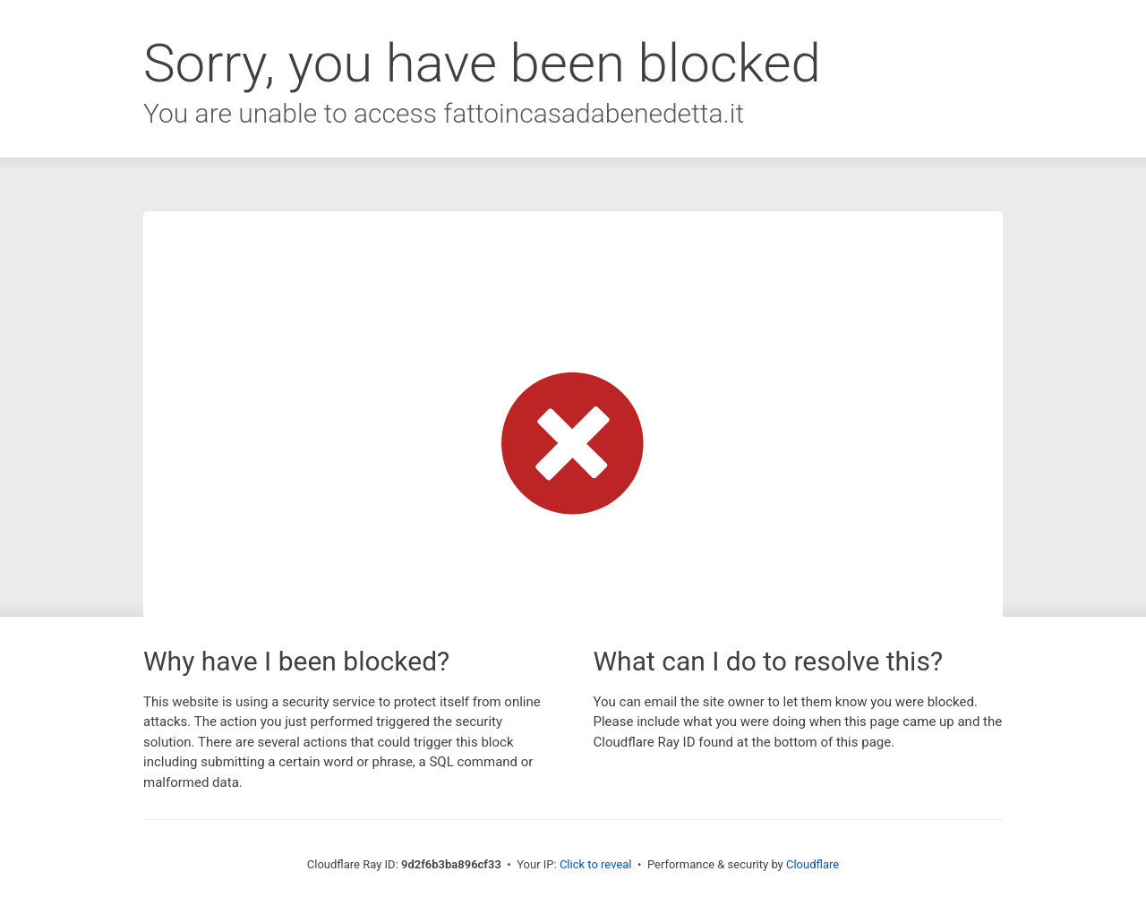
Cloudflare (812, 864)
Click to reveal (596, 864)
